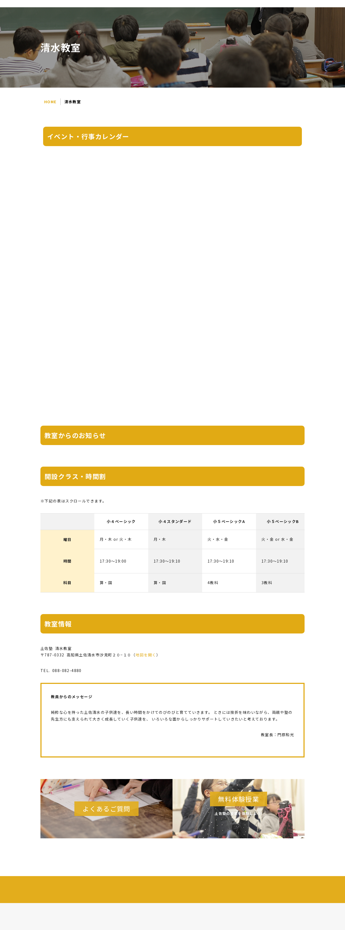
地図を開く (146, 654)
